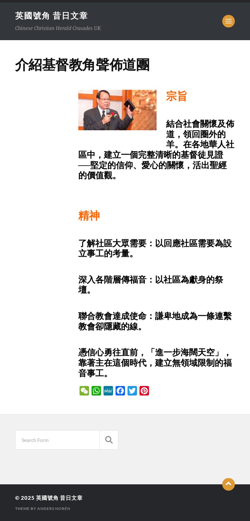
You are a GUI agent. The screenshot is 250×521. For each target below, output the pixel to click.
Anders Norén (53, 508)
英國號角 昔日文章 (51, 15)
